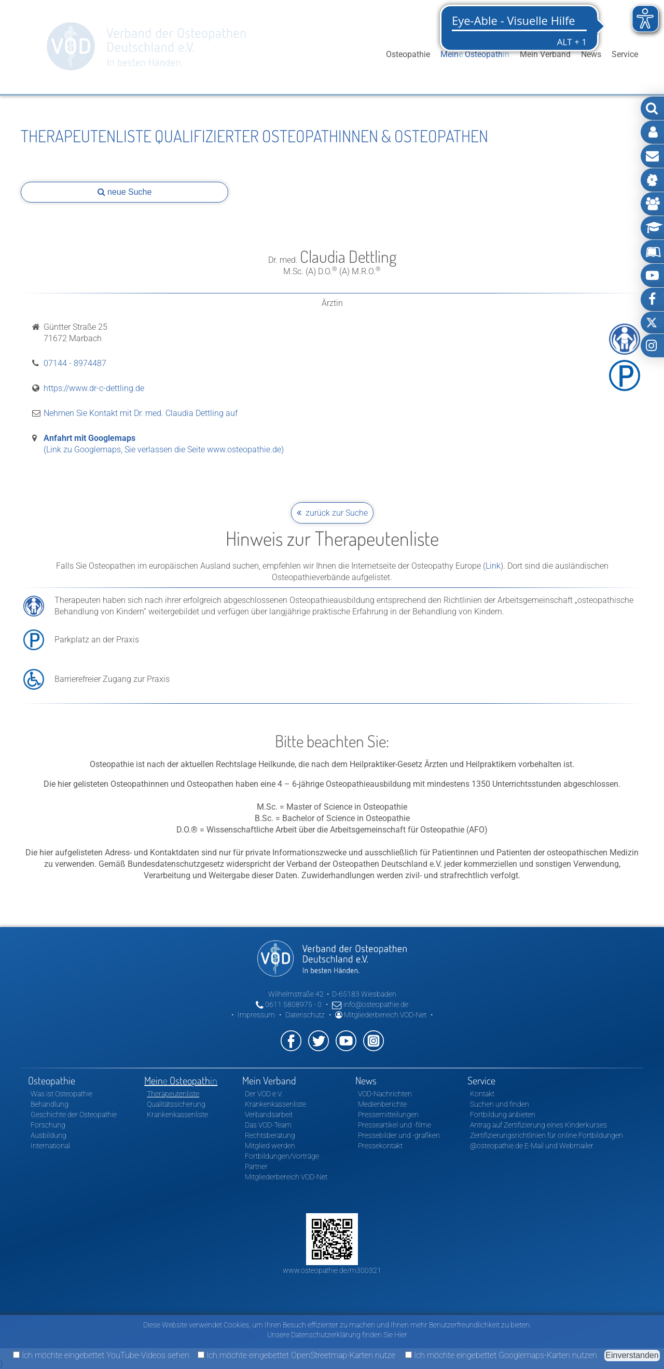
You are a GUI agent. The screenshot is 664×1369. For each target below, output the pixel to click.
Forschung (48, 1125)
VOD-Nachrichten (385, 1094)
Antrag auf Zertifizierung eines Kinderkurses (538, 1125)
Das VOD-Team (268, 1125)
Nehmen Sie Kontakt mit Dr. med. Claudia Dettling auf (141, 413)
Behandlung (49, 1104)
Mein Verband (545, 54)
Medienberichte (382, 1104)
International (50, 1146)
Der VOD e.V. (263, 1094)
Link (493, 566)
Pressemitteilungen (388, 1114)
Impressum (256, 1015)
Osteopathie (408, 54)
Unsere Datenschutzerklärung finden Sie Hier (337, 1335)
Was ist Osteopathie (61, 1094)
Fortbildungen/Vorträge (282, 1156)
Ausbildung (48, 1135)
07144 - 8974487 (75, 363)
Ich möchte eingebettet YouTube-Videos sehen (101, 1355)
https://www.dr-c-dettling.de (94, 388)
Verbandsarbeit (269, 1114)
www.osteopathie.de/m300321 (332, 1270)
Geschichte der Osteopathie (74, 1114)
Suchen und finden (499, 1104)
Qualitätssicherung (176, 1104)
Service (625, 54)
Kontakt (482, 1094)
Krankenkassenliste (177, 1114)
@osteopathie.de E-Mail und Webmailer (531, 1146)
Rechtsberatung (270, 1135)
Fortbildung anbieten (502, 1114)
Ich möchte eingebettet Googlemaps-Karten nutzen (501, 1355)
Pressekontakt (380, 1146)
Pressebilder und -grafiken (399, 1135)
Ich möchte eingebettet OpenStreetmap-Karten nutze (296, 1355)
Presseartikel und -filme (394, 1125)
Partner (256, 1166)
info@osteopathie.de (370, 1004)
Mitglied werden (270, 1146)
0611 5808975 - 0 (289, 1004)
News (591, 54)
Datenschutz (305, 1015)
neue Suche (125, 191)
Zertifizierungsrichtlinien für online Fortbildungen (546, 1135)
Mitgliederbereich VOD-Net (380, 1015)
